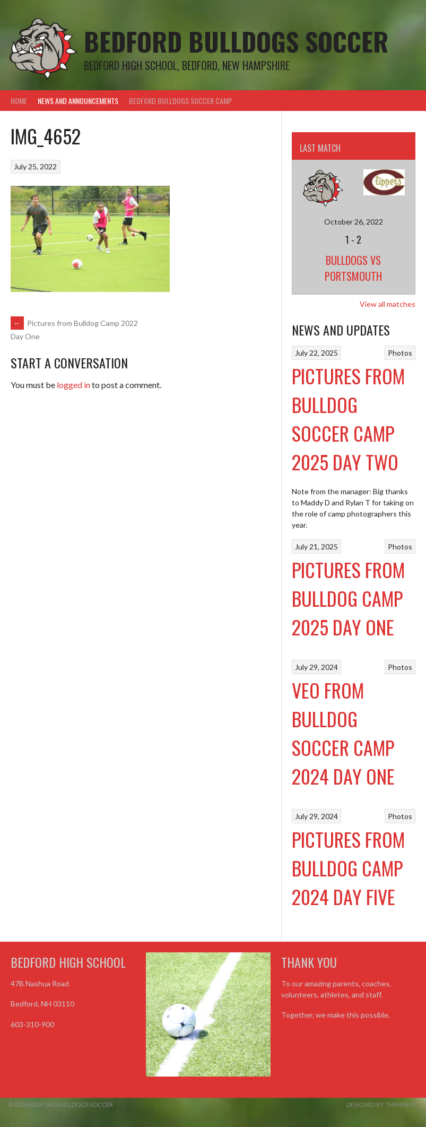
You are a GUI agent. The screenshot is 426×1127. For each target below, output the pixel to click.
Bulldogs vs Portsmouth (353, 268)
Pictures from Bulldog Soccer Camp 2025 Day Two (348, 419)
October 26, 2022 (353, 221)
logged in (73, 385)
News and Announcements (78, 100)
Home (19, 100)
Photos (400, 352)
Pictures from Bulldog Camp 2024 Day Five (348, 867)
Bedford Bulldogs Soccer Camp (180, 100)
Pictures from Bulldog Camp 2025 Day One (348, 598)
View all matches (387, 303)
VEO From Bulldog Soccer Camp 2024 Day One (343, 733)
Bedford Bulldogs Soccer (236, 41)
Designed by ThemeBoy (382, 1104)
